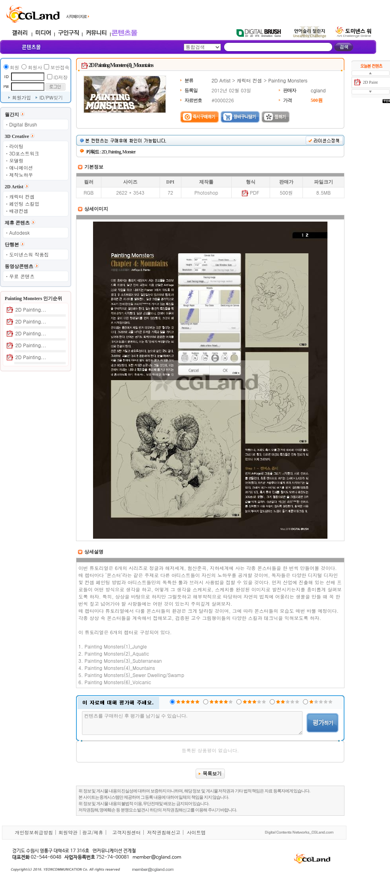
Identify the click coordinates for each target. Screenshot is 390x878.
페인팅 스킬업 (24, 203)
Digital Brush (23, 124)
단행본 (12, 244)
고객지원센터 (126, 832)
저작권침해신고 (163, 832)
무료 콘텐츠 (21, 276)
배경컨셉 (18, 210)
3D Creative (17, 136)
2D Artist (14, 186)
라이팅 (16, 146)
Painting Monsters (287, 80)
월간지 (12, 114)
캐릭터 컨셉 (21, 196)
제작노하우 (21, 174)
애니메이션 (21, 167)
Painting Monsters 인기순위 (33, 298)
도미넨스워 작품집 (29, 254)
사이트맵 (195, 832)
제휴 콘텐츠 (17, 223)
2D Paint (370, 82)
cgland (318, 90)
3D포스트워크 (24, 153)
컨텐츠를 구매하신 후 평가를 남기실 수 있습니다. (192, 723)
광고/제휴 (92, 832)
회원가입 (21, 97)
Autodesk (19, 232)
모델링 (16, 160)
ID (41, 97)
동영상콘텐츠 (19, 266)
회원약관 (67, 832)
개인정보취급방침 (34, 832)
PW (49, 97)
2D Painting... (30, 309)
